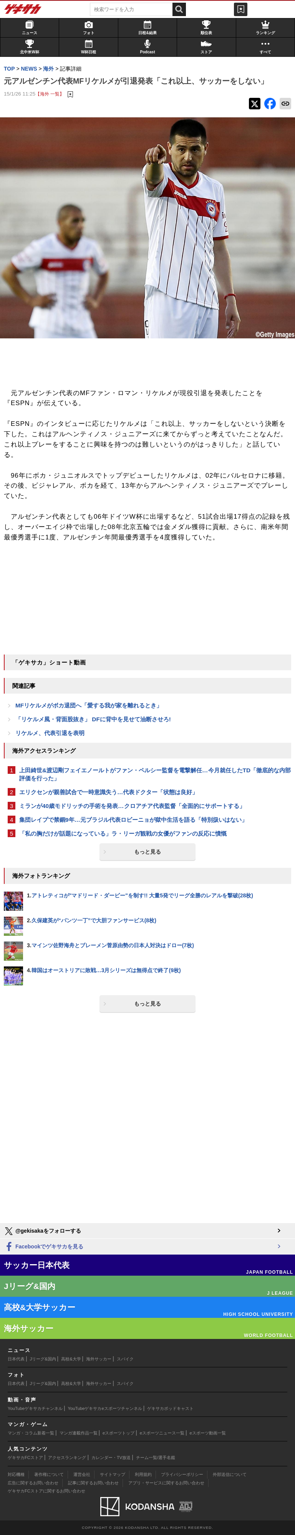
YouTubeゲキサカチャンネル (35, 1408)
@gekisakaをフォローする (42, 1231)
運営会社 (81, 1474)
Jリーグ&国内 (43, 1359)
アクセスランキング (67, 1457)
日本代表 (16, 1359)
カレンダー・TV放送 (111, 1457)
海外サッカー (98, 1359)
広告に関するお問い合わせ (33, 1483)
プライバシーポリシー (182, 1474)
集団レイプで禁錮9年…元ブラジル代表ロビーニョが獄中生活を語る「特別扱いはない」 (133, 819)
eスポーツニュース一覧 (162, 1433)
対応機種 (16, 1474)
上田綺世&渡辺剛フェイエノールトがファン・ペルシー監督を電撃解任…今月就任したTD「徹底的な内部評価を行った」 (155, 774)
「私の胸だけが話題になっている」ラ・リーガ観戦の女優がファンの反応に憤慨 (123, 833)
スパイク (125, 1359)
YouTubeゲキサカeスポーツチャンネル (105, 1408)
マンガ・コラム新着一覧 (31, 1433)
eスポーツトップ (118, 1433)
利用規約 (143, 1474)
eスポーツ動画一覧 (208, 1433)
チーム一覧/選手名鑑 (155, 1457)
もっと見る (147, 852)
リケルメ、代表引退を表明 (50, 733)
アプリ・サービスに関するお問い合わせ (166, 1483)
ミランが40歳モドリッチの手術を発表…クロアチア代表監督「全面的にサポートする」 (132, 806)
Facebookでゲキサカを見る (43, 1247)
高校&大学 (71, 1359)
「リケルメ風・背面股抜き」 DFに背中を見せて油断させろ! (93, 719)
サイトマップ (112, 1474)
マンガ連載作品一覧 (79, 1433)
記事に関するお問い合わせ (93, 1483)
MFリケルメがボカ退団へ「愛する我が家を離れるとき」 (88, 705)
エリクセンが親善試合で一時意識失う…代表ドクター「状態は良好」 (108, 792)
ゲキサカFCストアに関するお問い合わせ (46, 1491)
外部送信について (230, 1474)
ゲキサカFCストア (25, 1457)
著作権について (49, 1474)
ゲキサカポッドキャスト (170, 1408)
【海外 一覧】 (49, 93)
